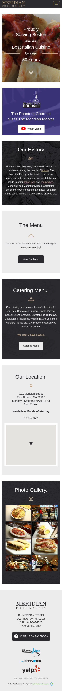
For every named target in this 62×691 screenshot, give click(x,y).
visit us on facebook (31, 636)
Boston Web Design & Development (20, 684)
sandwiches (47, 182)
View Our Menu (31, 259)
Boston (45, 170)
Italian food (29, 182)
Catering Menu (31, 346)
